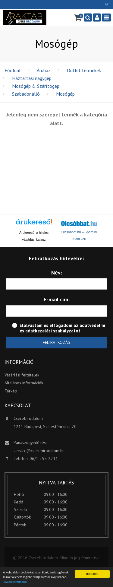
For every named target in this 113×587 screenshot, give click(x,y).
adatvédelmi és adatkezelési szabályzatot (62, 328)
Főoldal (12, 70)
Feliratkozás (56, 342)
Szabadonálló (26, 94)
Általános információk (24, 383)
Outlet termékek (84, 70)
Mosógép (65, 94)
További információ (15, 582)
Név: (56, 272)
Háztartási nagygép (32, 78)
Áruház (44, 70)
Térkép (11, 391)
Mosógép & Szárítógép (35, 86)
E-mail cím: (57, 299)
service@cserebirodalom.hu (39, 450)
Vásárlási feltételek (22, 375)
